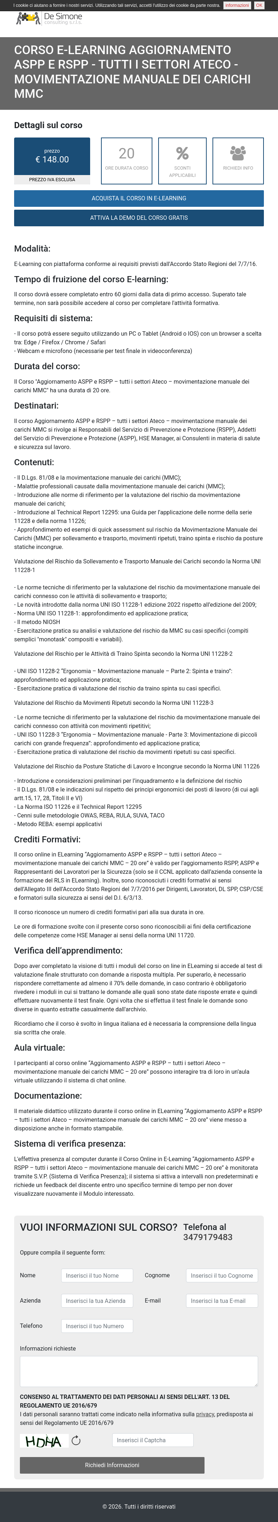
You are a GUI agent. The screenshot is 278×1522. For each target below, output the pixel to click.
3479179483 (207, 1237)
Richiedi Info (238, 157)
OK (259, 5)
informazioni (237, 5)
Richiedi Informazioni (112, 1465)
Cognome (157, 1275)
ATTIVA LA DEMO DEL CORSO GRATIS (139, 217)
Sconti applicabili (182, 160)
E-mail (153, 1300)
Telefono (31, 1325)
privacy (205, 1414)
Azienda (30, 1300)
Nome (27, 1275)
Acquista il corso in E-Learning (139, 198)
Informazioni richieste (48, 1348)
